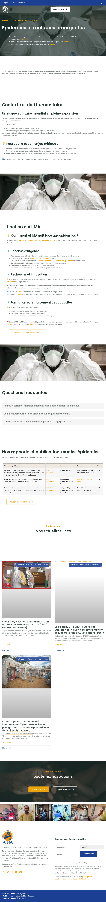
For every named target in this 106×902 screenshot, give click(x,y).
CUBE (20, 292)
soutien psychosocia (40, 258)
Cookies (5, 893)
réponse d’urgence (26, 240)
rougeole (32, 324)
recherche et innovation (45, 240)
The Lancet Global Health (84, 480)
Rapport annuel (9, 898)
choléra (10, 324)
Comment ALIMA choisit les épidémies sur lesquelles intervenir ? (37, 413)
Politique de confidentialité (14, 896)
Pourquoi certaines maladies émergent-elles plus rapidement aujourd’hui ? (42, 405)
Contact (22, 898)
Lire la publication (50, 471)
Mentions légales (18, 893)
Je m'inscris (89, 854)
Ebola (93, 322)
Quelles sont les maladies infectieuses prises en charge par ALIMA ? (38, 421)
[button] (100, 2)
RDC (19, 294)
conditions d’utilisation (79, 879)
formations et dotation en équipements (56, 261)
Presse (31, 896)
